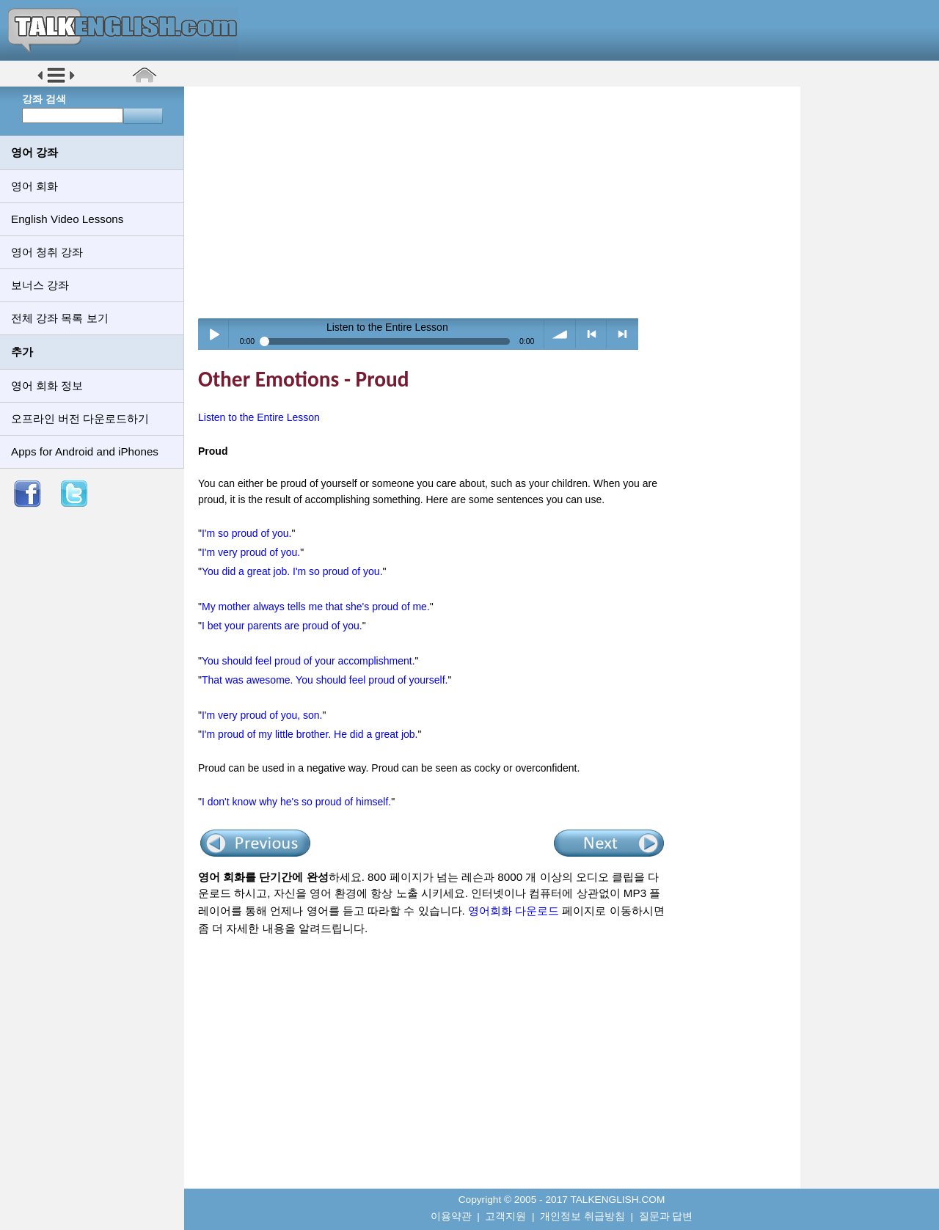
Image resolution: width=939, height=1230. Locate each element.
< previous (591, 334)
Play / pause (214, 334)
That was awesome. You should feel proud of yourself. (324, 680)
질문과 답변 (666, 1216)
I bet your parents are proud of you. (282, 626)
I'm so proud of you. (247, 533)
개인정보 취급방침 (582, 1216)
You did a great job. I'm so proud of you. (292, 571)
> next (622, 334)
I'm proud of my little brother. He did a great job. (310, 734)
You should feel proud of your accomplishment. (308, 661)
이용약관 (451, 1216)
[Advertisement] (497, 201)
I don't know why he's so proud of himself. (296, 802)
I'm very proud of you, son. (262, 715)
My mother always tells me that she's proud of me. (316, 606)
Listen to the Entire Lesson (259, 417)
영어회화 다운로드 (513, 910)
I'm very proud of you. (251, 552)
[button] (56, 81)
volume (560, 334)
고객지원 (505, 1216)
